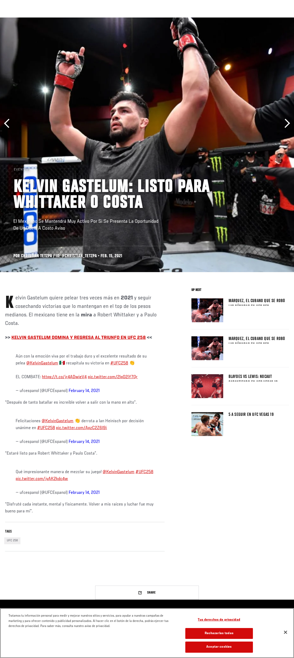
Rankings (38, 20)
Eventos (15, 20)
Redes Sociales (217, 20)
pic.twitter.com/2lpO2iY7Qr (113, 377)
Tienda (263, 20)
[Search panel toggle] (276, 20)
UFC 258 (12, 540)
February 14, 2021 (84, 391)
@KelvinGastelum (42, 363)
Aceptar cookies (219, 647)
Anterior (8, 123)
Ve (239, 20)
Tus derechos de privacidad (219, 620)
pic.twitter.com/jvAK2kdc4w (42, 479)
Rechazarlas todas (219, 633)
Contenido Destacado (98, 20)
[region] (147, 633)
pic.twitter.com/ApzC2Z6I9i (81, 428)
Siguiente (285, 123)
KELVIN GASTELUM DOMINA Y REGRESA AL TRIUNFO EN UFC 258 (78, 337)
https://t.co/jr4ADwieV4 (64, 377)
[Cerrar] (285, 632)
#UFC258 (119, 363)
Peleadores (63, 20)
